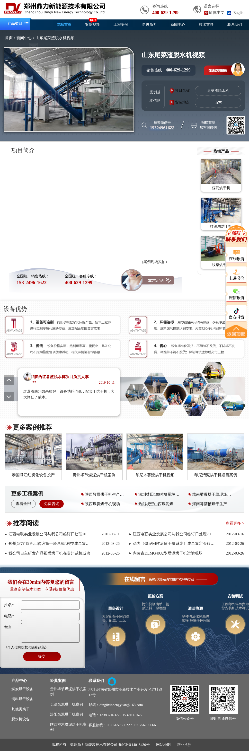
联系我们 (234, 25)
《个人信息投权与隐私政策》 (26, 647)
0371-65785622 (118, 725)
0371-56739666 (144, 725)
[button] (9, 396)
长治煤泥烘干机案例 (66, 704)
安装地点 (182, 102)
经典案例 (58, 681)
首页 (9, 38)
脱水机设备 (20, 719)
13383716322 (109, 715)
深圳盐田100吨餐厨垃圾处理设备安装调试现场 (159, 494)
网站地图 (163, 745)
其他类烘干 (20, 709)
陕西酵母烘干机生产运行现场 (105, 494)
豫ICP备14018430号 (134, 745)
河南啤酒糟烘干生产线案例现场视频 (212, 503)
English (239, 12)
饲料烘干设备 (22, 699)
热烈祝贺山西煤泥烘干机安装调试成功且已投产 (159, 503)
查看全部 (23, 504)
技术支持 (206, 25)
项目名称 (182, 90)
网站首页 (64, 25)
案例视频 (92, 25)
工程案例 (121, 25)
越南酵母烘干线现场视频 (211, 494)
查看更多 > (234, 523)
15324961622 (132, 715)
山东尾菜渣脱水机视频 (55, 38)
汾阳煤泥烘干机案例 (66, 714)
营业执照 (184, 745)
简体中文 (216, 12)
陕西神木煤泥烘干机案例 (68, 727)
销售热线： (168, 70)
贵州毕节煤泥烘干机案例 (68, 691)
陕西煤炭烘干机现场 (100, 503)
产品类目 (15, 24)
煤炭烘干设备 (22, 689)
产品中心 (19, 681)
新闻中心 (177, 25)
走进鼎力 (149, 25)
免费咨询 (51, 504)
